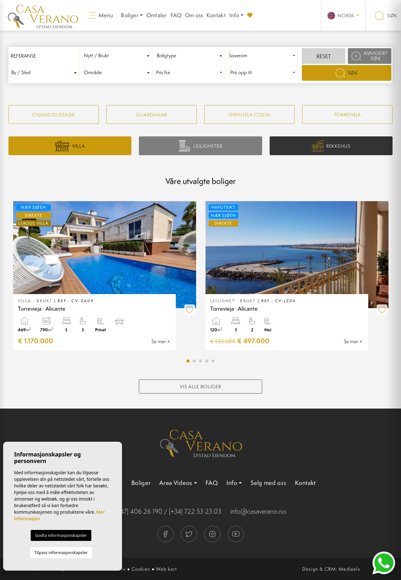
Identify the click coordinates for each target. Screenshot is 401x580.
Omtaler (156, 15)
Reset (324, 56)
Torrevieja (347, 115)
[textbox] (117, 56)
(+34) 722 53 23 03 (195, 511)
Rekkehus (331, 146)
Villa (70, 145)
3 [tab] (200, 361)
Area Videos (175, 483)
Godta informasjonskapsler (61, 535)
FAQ (176, 15)
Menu (100, 15)
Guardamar (151, 115)
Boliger (141, 483)
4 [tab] (206, 361)
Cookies (141, 569)
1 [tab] (188, 361)
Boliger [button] (129, 15)
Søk (386, 15)
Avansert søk (370, 55)
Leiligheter (200, 145)
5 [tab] (213, 361)
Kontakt (216, 15)
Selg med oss (268, 483)
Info (234, 15)
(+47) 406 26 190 (138, 511)
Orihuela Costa (249, 115)
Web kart (166, 569)
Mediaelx (349, 569)
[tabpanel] (104, 275)
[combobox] (117, 56)
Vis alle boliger (200, 386)
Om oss (194, 15)
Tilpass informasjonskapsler (61, 552)
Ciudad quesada (53, 115)
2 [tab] (194, 361)
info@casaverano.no (258, 511)
